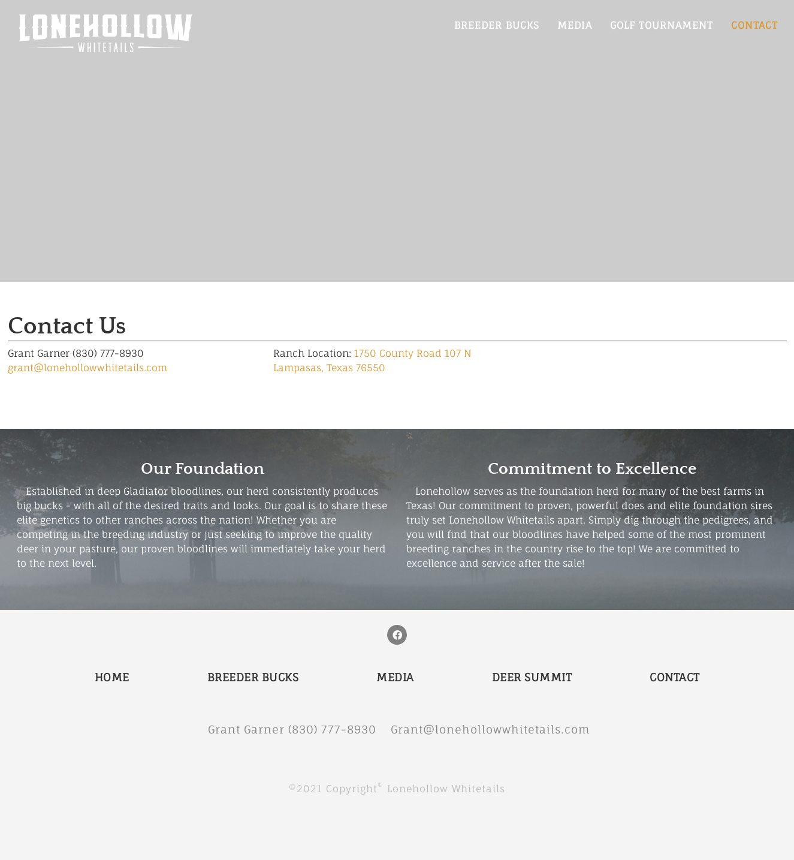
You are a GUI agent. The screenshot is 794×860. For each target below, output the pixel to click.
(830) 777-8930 (339, 729)
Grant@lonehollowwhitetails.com (490, 729)
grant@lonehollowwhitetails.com (87, 368)
